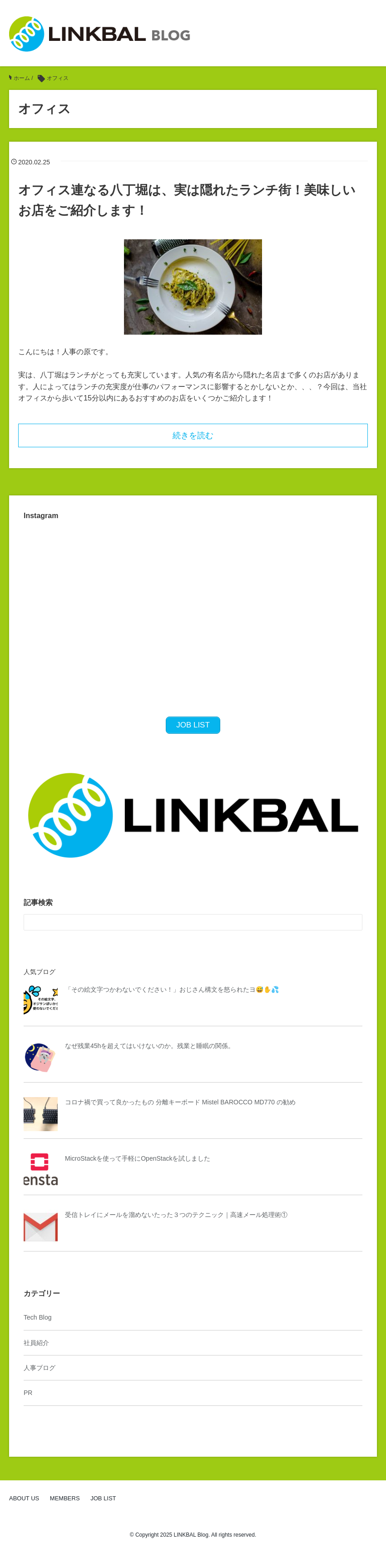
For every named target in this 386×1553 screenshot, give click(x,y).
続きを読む (193, 435)
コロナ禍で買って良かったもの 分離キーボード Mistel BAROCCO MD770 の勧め (180, 1102)
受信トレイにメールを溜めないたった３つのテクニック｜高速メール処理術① (176, 1214)
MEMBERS (65, 1498)
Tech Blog (37, 1317)
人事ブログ (39, 1367)
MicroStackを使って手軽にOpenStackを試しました (138, 1158)
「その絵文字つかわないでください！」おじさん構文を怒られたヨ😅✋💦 (172, 989)
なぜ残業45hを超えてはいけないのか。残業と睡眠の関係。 (149, 1045)
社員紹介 (36, 1342)
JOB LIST (103, 1498)
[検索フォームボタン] (354, 922)
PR (28, 1392)
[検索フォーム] (184, 922)
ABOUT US (24, 1498)
